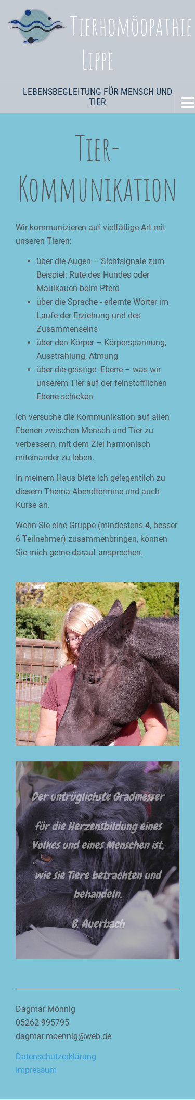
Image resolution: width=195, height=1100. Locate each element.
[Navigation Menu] (184, 102)
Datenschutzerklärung (56, 1056)
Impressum (36, 1070)
